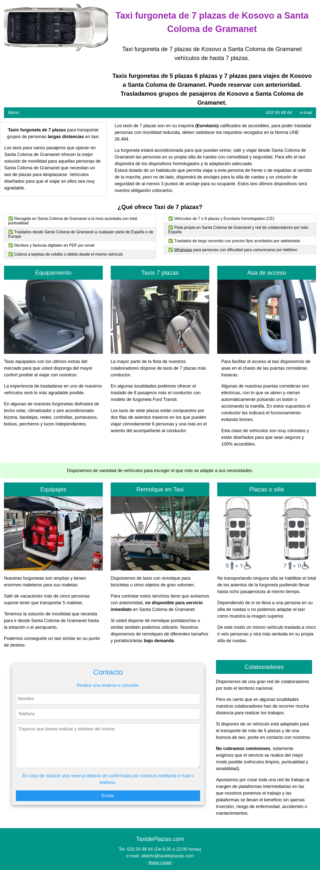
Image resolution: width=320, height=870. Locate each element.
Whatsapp (183, 250)
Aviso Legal (159, 862)
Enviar (108, 795)
